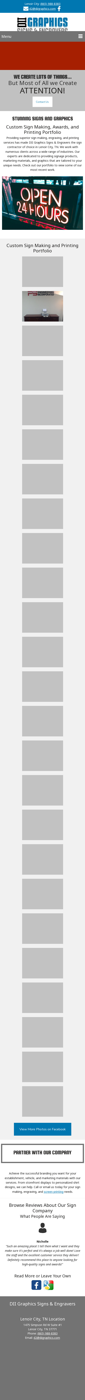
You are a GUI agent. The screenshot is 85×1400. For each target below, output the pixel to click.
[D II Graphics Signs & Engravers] (42, 22)
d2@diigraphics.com (42, 9)
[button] (42, 271)
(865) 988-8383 (50, 4)
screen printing (53, 1192)
